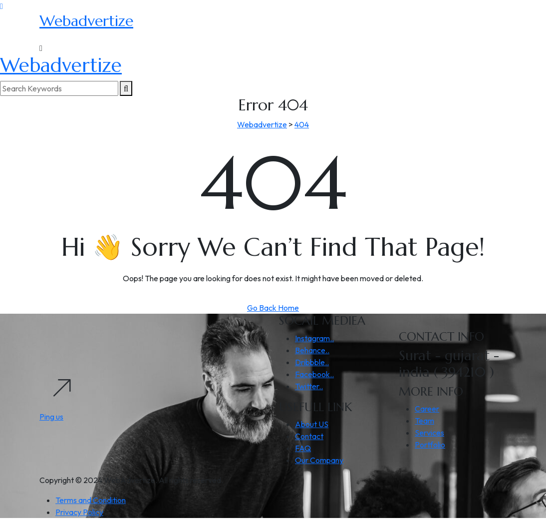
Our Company (319, 460)
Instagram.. (314, 338)
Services (429, 433)
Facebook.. (314, 374)
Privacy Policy (79, 512)
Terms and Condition (90, 500)
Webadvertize (86, 20)
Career (427, 409)
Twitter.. (309, 386)
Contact (309, 436)
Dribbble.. (312, 362)
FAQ (303, 448)
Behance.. (312, 350)
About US (311, 424)
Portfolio (430, 445)
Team (424, 421)
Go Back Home (273, 308)
